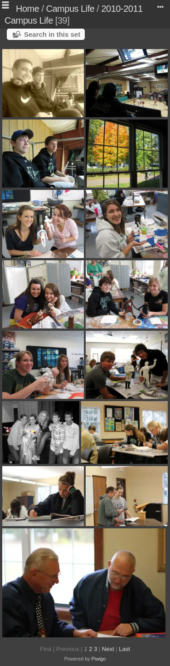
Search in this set (52, 34)
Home (27, 9)
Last (124, 649)
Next (108, 649)
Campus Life (70, 9)
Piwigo (99, 658)
